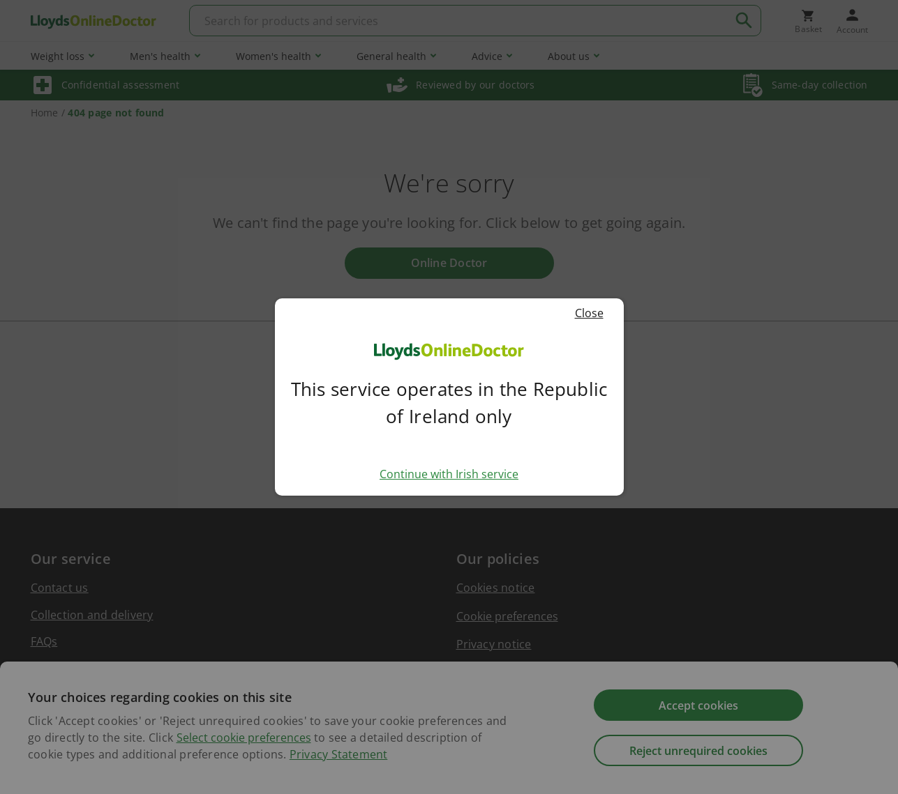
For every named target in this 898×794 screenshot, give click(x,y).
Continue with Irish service (449, 474)
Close (596, 313)
